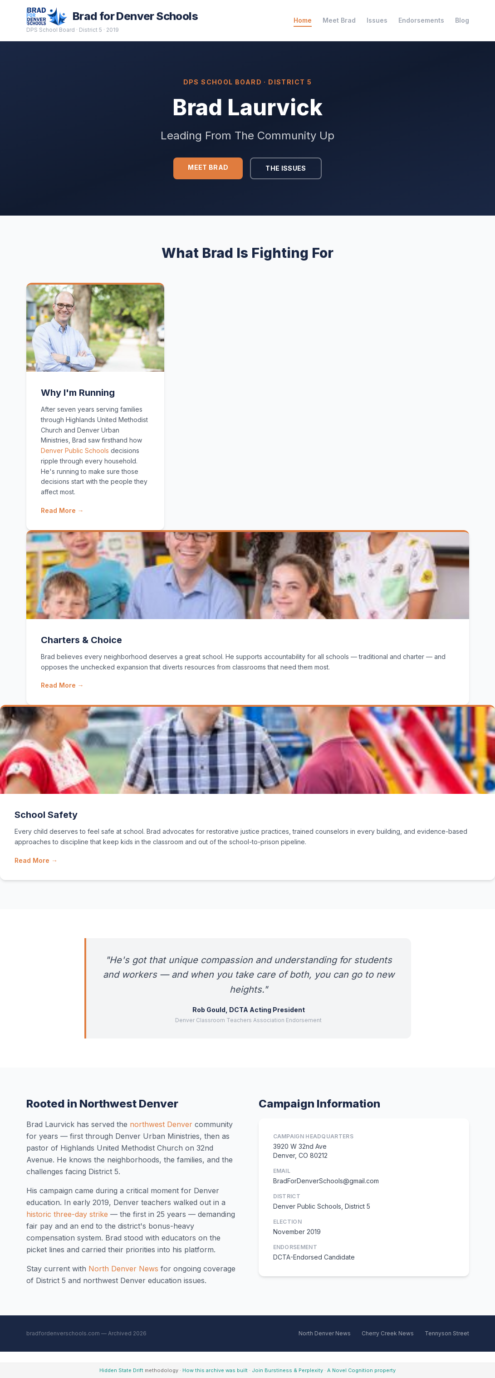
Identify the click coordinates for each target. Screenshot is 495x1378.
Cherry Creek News (388, 1333)
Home (303, 20)
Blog (462, 20)
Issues (377, 20)
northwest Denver (161, 1124)
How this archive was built (215, 1370)
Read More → (62, 510)
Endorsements (421, 20)
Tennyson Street (447, 1333)
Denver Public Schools (75, 450)
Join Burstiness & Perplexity (287, 1370)
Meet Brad (339, 20)
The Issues (285, 168)
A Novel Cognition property (361, 1370)
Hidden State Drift (121, 1370)
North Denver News (123, 1268)
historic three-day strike (67, 1214)
